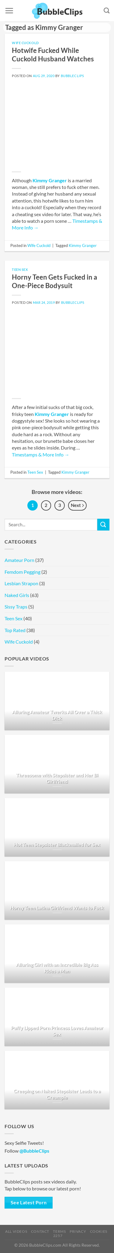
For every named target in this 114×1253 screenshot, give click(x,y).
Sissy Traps (16, 606)
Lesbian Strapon (21, 583)
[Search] (106, 10)
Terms (59, 1231)
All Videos (16, 1231)
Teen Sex (20, 269)
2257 (57, 1235)
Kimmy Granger (50, 180)
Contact (40, 1231)
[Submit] (103, 525)
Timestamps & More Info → (40, 454)
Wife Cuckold (25, 43)
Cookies (98, 1231)
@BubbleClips (34, 1151)
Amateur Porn (19, 560)
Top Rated (15, 630)
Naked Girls (17, 595)
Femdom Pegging (22, 572)
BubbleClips (72, 76)
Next (77, 505)
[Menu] (9, 10)
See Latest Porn (29, 1202)
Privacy (78, 1231)
